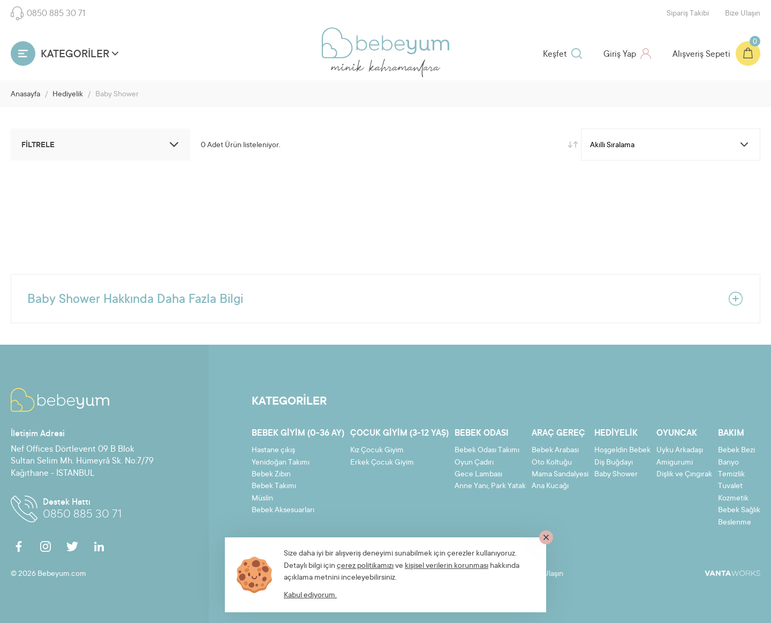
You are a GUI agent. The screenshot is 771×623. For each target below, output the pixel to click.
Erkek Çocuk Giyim (382, 463)
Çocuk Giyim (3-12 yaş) (399, 433)
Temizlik (731, 474)
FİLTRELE (101, 144)
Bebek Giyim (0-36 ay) (298, 433)
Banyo (728, 463)
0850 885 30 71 (48, 13)
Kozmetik (733, 499)
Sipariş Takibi (688, 14)
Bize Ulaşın (742, 14)
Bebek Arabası (555, 450)
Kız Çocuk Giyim (377, 450)
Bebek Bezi (736, 450)
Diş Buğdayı (613, 463)
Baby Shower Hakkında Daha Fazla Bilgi (385, 299)
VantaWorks (732, 573)
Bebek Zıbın (271, 474)
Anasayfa (25, 94)
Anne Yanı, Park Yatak (490, 486)
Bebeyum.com (385, 43)
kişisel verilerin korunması (446, 566)
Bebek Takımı (274, 486)
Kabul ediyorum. (310, 595)
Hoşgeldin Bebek (622, 450)
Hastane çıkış (273, 450)
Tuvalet (730, 486)
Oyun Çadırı (474, 463)
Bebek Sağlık (739, 510)
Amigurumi (674, 463)
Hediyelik (67, 94)
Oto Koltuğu (552, 463)
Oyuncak (676, 433)
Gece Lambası (478, 474)
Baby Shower (616, 474)
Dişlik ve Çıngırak (684, 474)
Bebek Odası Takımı (487, 450)
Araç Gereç (558, 433)
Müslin (262, 499)
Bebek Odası (482, 433)
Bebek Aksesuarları (283, 510)
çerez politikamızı (365, 566)
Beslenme (734, 523)
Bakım (731, 433)
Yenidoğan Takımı (280, 463)
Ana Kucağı (550, 486)
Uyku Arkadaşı (679, 450)
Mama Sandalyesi (560, 474)
